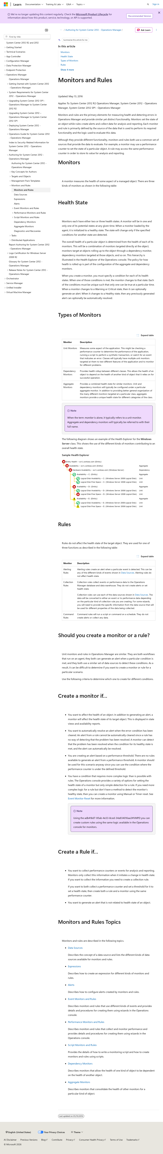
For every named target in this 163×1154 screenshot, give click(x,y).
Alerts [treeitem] (17, 203)
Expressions (74, 966)
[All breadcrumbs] (61, 29)
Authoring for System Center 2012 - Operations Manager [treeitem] (28, 165)
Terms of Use (116, 1139)
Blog (43, 1139)
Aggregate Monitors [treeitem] (24, 226)
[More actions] (156, 29)
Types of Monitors (69, 60)
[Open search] (148, 4)
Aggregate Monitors (79, 1082)
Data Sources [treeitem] (20, 194)
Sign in (155, 4)
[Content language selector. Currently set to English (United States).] (18, 1132)
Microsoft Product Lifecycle (92, 14)
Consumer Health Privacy (91, 1139)
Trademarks (132, 1139)
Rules (63, 64)
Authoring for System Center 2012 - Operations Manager (93, 29)
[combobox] (27, 36)
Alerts (71, 984)
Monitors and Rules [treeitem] (23, 189)
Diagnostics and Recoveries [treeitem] (27, 230)
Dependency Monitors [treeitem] (25, 221)
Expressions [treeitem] (19, 198)
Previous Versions (28, 1139)
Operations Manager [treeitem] (19, 79)
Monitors (65, 52)
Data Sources (127, 572)
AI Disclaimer (10, 1139)
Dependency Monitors (80, 1063)
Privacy (69, 1139)
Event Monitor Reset (79, 798)
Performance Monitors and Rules (86, 1022)
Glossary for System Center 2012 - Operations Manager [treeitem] (25, 263)
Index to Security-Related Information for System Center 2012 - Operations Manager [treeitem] (29, 146)
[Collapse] (46, 30)
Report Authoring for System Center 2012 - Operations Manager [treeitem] (29, 246)
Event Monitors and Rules (82, 999)
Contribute (57, 1139)
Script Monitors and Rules (82, 1045)
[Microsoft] (6, 4)
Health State (67, 56)
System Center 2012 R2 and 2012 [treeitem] (22, 42)
